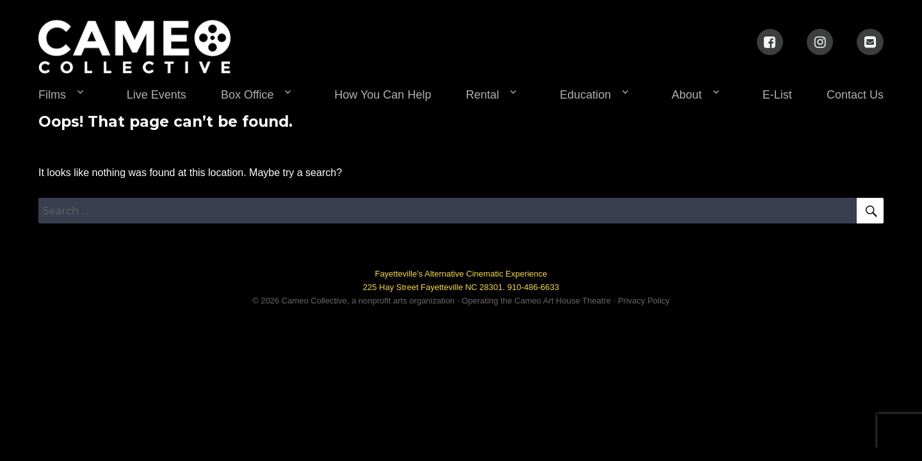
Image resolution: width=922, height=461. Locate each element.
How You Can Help (382, 94)
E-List (777, 94)
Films (52, 94)
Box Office (247, 94)
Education (585, 94)
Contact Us (855, 94)
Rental (482, 94)
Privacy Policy (644, 300)
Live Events (156, 94)
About (687, 94)
